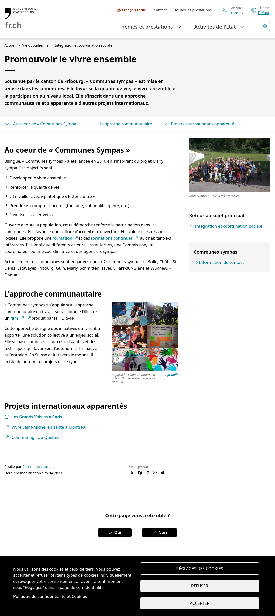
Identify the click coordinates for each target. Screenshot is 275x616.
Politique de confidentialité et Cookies (50, 596)
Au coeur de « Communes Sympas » (43, 124)
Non (159, 532)
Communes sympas (38, 466)
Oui (114, 532)
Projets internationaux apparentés (199, 124)
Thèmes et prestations (150, 26)
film (17, 318)
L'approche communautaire (121, 124)
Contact (160, 10)
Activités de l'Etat (219, 26)
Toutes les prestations (193, 10)
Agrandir (172, 375)
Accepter (199, 603)
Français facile (134, 10)
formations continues (115, 238)
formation (65, 238)
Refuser (199, 586)
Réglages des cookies (199, 568)
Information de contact (221, 262)
